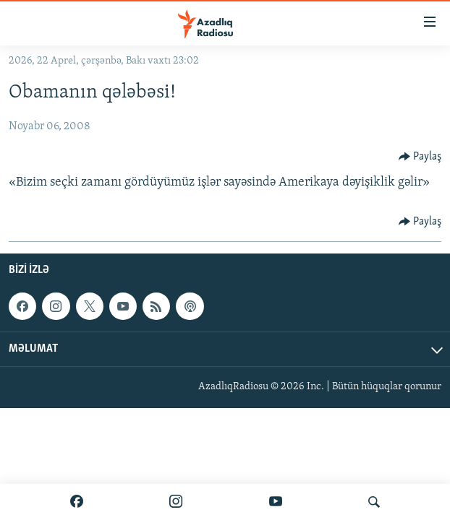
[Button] (420, 157)
